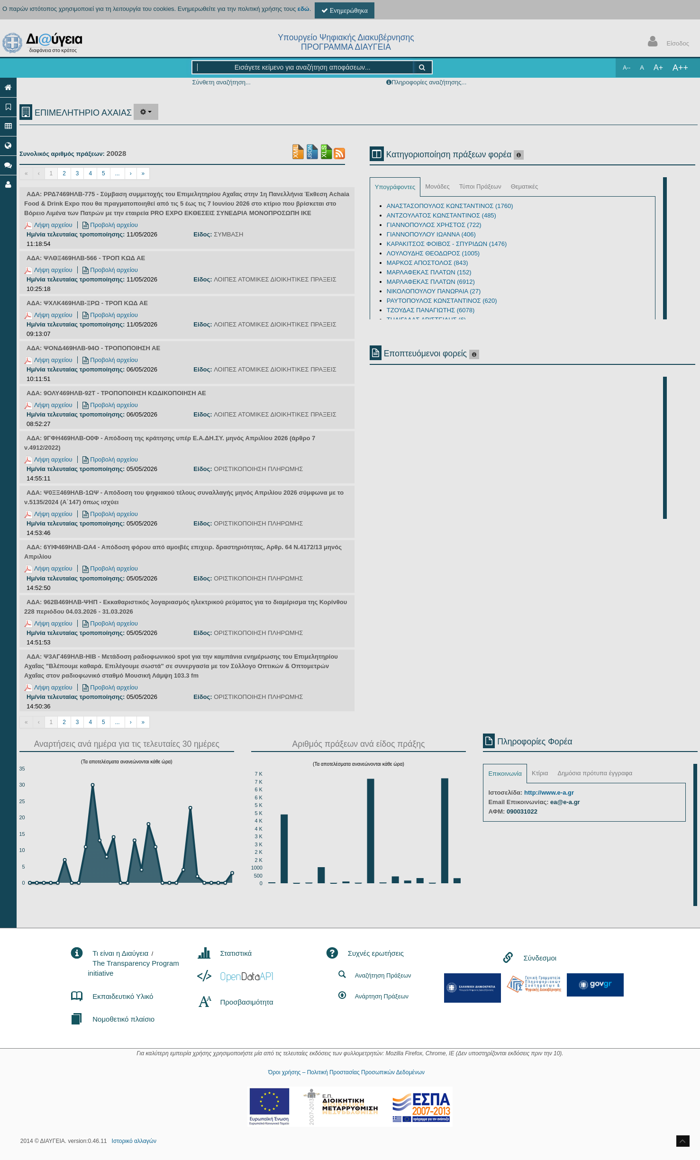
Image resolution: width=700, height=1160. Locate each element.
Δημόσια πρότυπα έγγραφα (594, 773)
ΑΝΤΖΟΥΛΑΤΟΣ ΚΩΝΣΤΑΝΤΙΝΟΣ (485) (441, 215)
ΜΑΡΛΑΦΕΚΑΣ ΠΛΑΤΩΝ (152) (429, 272)
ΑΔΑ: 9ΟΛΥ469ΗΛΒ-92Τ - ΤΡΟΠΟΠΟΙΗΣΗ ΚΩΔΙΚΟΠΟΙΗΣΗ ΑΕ (116, 393)
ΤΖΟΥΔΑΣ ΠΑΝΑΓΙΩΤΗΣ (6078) (430, 310)
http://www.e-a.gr (549, 792)
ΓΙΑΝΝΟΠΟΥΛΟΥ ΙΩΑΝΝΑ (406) (431, 234)
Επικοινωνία (505, 773)
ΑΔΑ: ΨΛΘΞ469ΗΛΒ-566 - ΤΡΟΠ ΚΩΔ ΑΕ (86, 258)
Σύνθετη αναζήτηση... (221, 82)
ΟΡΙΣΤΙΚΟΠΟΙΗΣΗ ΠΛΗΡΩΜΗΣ (258, 468)
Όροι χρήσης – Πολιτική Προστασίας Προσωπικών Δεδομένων (346, 1072)
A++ (680, 67)
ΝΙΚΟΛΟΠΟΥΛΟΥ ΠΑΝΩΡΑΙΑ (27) (434, 291)
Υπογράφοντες (395, 186)
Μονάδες (437, 186)
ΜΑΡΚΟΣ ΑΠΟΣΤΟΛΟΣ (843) (427, 262)
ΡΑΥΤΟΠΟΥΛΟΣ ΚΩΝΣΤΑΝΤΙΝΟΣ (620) (442, 300)
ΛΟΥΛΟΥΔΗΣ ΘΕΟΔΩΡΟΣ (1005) (433, 253)
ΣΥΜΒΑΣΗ (228, 234)
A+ (658, 67)
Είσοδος (666, 42)
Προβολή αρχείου (110, 224)
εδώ (303, 8)
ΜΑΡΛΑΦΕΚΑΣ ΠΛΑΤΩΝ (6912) (431, 281)
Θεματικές (524, 186)
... (117, 173)
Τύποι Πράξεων (480, 186)
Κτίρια (540, 773)
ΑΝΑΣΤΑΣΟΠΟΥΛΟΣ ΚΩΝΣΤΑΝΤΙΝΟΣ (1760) (450, 205)
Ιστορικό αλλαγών (134, 1141)
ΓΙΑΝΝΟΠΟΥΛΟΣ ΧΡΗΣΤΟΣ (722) (434, 224)
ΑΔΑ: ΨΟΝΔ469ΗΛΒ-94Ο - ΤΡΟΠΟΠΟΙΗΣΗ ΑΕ (93, 348)
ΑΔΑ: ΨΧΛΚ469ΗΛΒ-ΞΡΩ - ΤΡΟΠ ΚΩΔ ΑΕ (87, 303)
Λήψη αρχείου (48, 224)
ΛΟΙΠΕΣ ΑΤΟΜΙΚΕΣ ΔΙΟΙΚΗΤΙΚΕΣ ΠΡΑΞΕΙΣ (275, 279)
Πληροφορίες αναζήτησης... (428, 82)
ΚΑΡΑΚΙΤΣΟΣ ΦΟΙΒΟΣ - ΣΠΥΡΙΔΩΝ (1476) (447, 243)
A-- (626, 67)
